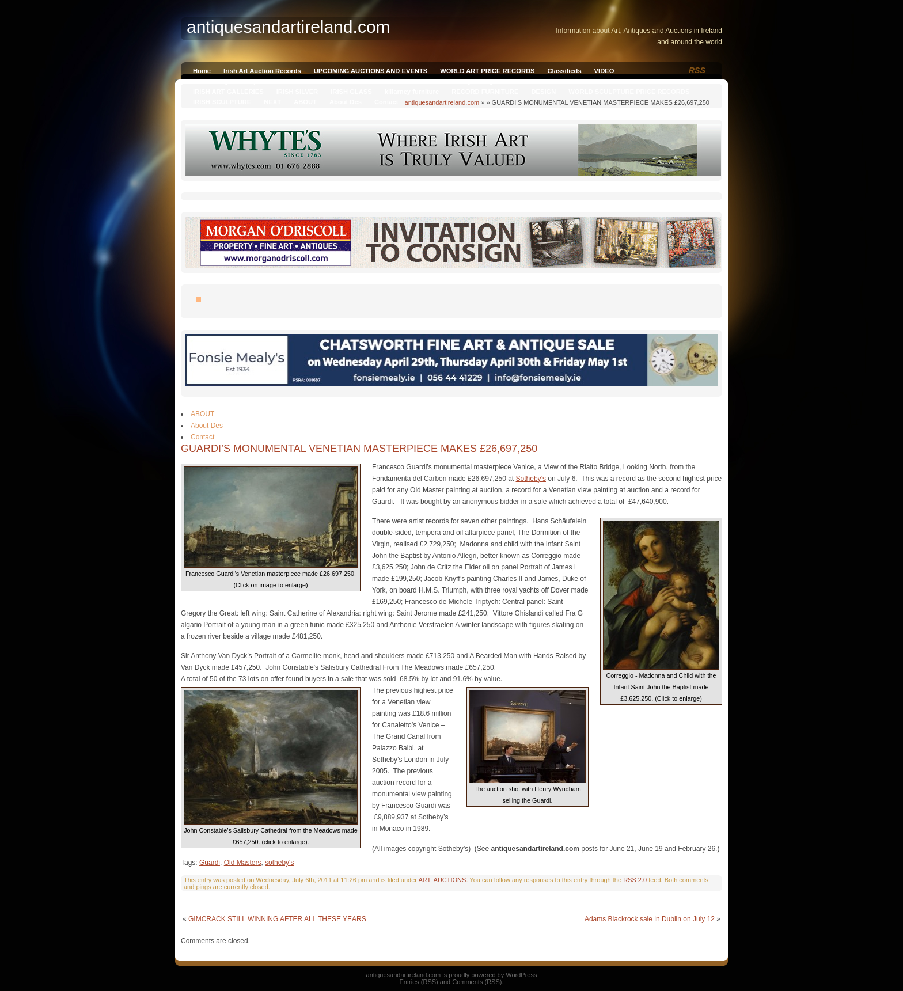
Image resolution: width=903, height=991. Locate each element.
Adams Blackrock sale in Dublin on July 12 (650, 919)
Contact (386, 101)
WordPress (521, 974)
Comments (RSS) (477, 981)
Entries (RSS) (419, 981)
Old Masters (242, 863)
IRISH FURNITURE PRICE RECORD (575, 81)
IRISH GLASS (351, 91)
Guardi (209, 863)
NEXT (272, 101)
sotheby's (279, 863)
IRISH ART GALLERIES (228, 91)
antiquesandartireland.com (442, 102)
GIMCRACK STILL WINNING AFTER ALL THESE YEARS (277, 919)
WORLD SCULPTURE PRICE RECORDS (628, 91)
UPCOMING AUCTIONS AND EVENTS (370, 70)
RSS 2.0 (635, 879)
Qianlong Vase (487, 81)
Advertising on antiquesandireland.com (253, 81)
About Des (345, 101)
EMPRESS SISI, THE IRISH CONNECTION (390, 81)
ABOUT (305, 101)
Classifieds (565, 70)
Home (202, 70)
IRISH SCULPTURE (222, 101)
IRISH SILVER (297, 91)
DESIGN (543, 91)
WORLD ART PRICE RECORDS (487, 70)
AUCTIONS (450, 879)
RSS (697, 70)
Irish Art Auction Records (262, 70)
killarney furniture (412, 91)
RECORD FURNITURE (484, 91)
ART (424, 879)
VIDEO (604, 70)
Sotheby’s (531, 478)
